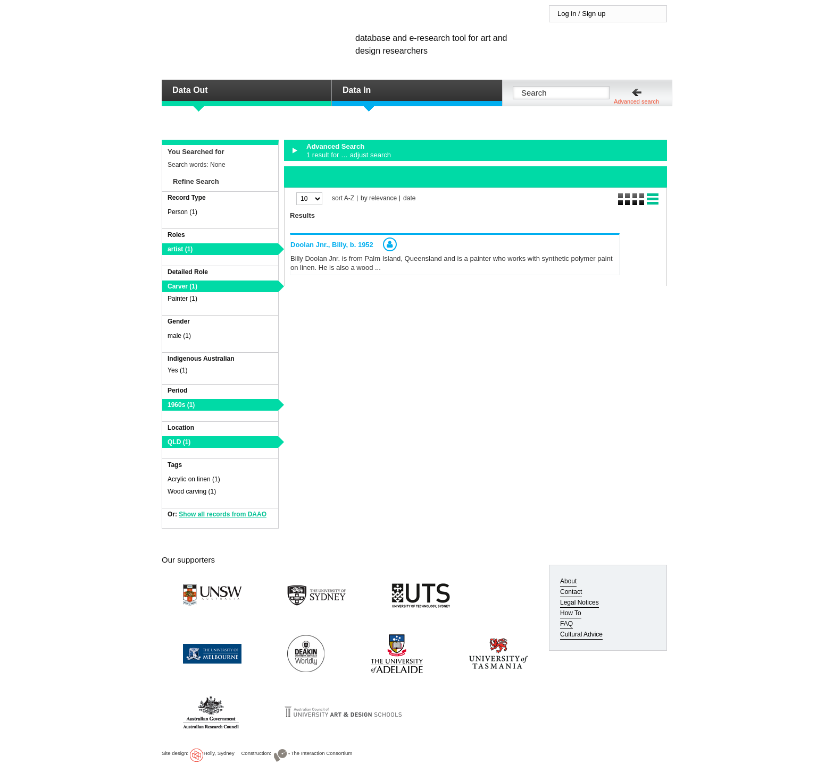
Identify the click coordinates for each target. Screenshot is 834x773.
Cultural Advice (581, 634)
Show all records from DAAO (222, 514)
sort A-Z (343, 198)
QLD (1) (179, 442)
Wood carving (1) (192, 491)
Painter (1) (182, 298)
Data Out (190, 90)
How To (570, 613)
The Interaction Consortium (322, 753)
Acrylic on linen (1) (194, 479)
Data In (357, 90)
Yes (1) (178, 370)
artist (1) (180, 249)
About (568, 581)
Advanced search (636, 101)
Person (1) (182, 212)
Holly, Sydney (219, 753)
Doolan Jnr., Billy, (331, 245)
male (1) (179, 335)
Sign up (593, 14)
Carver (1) (182, 286)
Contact (571, 592)
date (409, 198)
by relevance (379, 198)
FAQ (566, 623)
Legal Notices (579, 602)
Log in (566, 14)
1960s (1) (181, 405)
